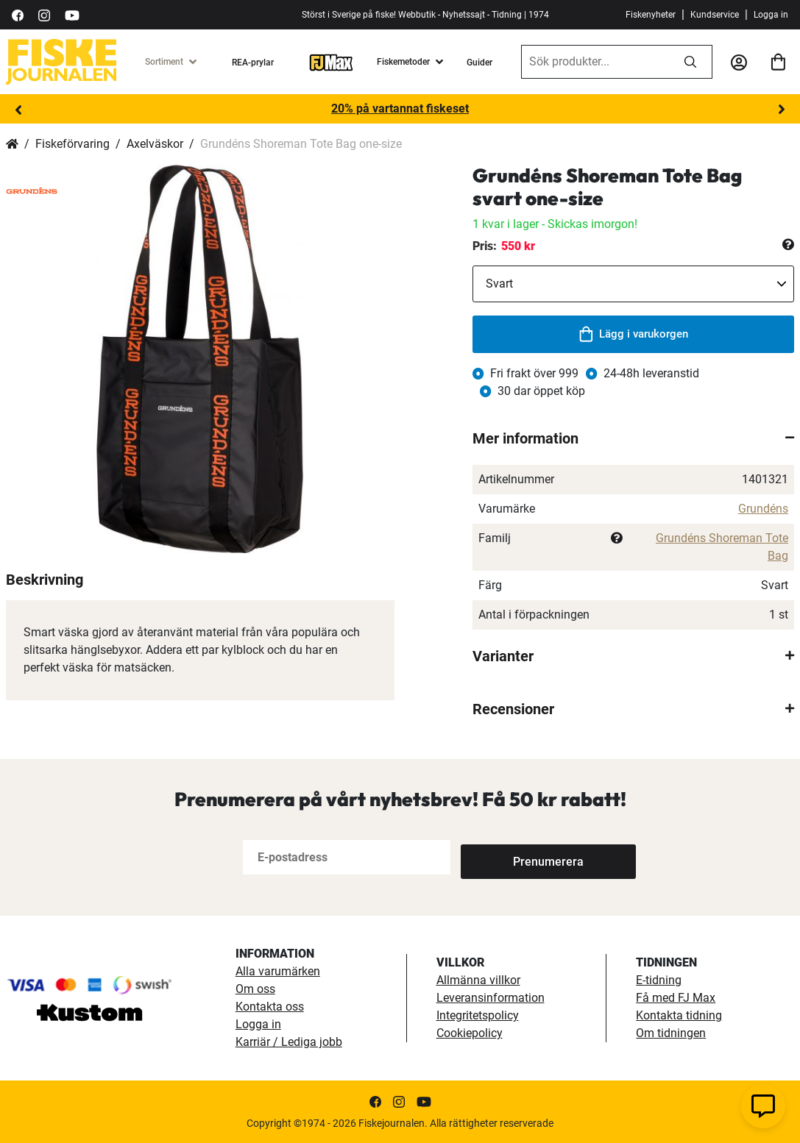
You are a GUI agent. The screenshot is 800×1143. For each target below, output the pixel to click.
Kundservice (714, 15)
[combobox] (595, 62)
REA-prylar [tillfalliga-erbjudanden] (253, 62)
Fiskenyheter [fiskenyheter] (651, 15)
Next (781, 109)
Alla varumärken (278, 971)
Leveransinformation (490, 998)
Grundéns (763, 509)
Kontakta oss (270, 1007)
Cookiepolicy (469, 1033)
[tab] (633, 438)
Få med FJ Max (675, 998)
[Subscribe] (509, 857)
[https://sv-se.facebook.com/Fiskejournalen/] (18, 14)
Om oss (255, 989)
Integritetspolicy (477, 1015)
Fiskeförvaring (72, 144)
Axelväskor (155, 144)
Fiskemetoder (403, 62)
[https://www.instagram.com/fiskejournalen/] (44, 14)
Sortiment (164, 62)
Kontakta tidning (679, 1015)
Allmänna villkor (478, 980)
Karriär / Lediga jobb (289, 1042)
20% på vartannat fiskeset (400, 108)
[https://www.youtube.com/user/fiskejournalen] (72, 14)
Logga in (771, 15)
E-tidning (659, 980)
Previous (18, 109)
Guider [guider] (479, 62)
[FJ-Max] (331, 62)
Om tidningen (671, 1033)
